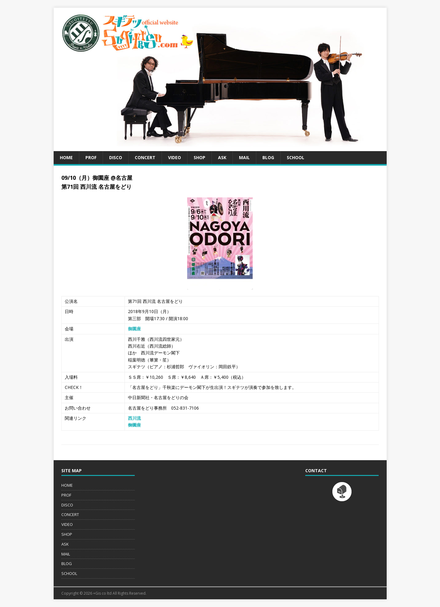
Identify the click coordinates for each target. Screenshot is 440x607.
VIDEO (174, 157)
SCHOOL (295, 157)
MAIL (244, 157)
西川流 (134, 418)
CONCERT (145, 157)
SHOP (199, 157)
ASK (222, 157)
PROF (91, 157)
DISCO (115, 157)
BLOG (268, 157)
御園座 (134, 329)
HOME (66, 157)
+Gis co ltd (102, 593)
